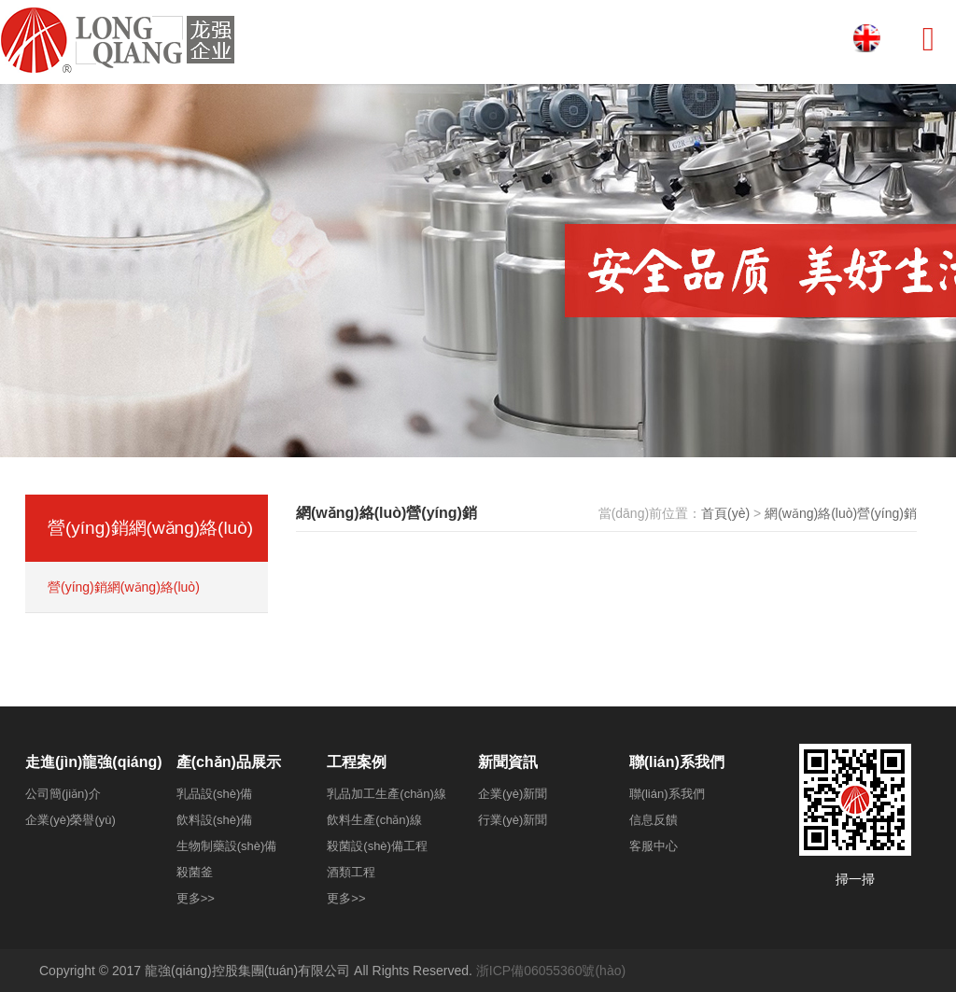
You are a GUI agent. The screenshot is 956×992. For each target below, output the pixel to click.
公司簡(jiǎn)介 (63, 794)
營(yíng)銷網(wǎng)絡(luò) (124, 587)
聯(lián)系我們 (676, 762)
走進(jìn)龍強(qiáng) (93, 762)
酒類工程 (351, 872)
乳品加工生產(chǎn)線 (386, 794)
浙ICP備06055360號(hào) (551, 970)
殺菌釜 (194, 872)
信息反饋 (653, 820)
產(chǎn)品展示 (228, 762)
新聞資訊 (508, 762)
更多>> (195, 898)
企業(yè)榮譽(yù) (70, 820)
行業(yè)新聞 (512, 820)
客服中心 (653, 846)
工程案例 (357, 762)
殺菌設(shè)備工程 (377, 846)
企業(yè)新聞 (512, 794)
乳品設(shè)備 (214, 794)
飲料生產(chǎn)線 (374, 820)
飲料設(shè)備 (214, 820)
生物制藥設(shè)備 (226, 846)
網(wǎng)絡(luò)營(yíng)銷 (841, 513)
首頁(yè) (725, 513)
